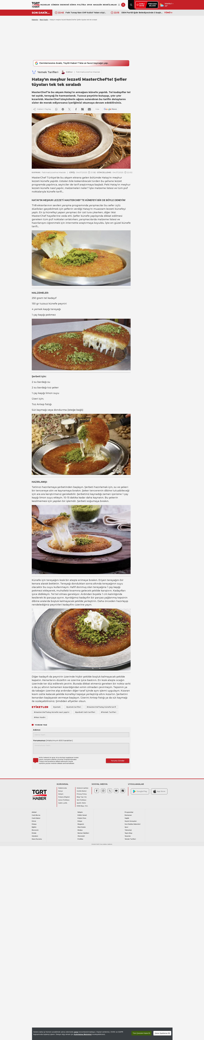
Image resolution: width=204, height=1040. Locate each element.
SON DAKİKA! (41, 12)
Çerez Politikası (63, 800)
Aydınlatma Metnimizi (83, 1034)
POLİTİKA (81, 5)
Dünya (34, 824)
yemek (38, 309)
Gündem (35, 836)
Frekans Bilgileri (64, 797)
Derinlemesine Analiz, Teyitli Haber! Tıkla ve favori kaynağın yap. (74, 63)
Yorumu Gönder (117, 761)
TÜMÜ (168, 12)
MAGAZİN (97, 5)
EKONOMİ (64, 5)
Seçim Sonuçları (131, 821)
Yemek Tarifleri (47, 72)
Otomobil (81, 836)
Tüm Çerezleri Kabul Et (141, 1033)
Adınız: (36, 730)
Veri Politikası (81, 800)
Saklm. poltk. (62, 803)
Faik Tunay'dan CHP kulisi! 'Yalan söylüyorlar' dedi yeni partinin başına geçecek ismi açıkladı (86, 12)
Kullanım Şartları (82, 788)
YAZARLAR (45, 5)
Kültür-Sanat (82, 815)
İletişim (60, 794)
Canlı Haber (36, 818)
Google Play (140, 791)
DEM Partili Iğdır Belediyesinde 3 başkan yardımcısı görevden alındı (142, 12)
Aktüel (34, 812)
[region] (102, 1034)
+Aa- (97, 109)
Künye (60, 791)
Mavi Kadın (82, 827)
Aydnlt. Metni (81, 803)
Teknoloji (128, 830)
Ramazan (128, 815)
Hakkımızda (62, 788)
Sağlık (127, 818)
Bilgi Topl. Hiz (82, 797)
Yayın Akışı (128, 833)
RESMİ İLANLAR (110, 5)
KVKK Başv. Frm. (82, 806)
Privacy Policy (82, 794)
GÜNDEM (55, 5)
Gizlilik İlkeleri (82, 791)
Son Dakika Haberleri (132, 824)
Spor (126, 827)
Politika (80, 839)
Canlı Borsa (36, 815)
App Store (159, 791)
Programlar (129, 812)
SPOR (89, 5)
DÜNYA (73, 5)
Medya (80, 830)
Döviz (34, 821)
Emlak (34, 833)
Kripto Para (82, 818)
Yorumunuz (53, 740)
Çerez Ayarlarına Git (162, 1033)
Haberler (35, 20)
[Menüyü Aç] (119, 5)
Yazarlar (128, 836)
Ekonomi (35, 830)
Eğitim (34, 827)
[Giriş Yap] (123, 5)
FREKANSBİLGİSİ (152, 5)
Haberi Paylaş (42, 109)
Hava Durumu (37, 839)
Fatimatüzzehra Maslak (88, 72)
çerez (76, 1032)
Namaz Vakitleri (83, 833)
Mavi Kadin (44, 20)
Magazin (81, 824)
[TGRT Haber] (36, 5)
